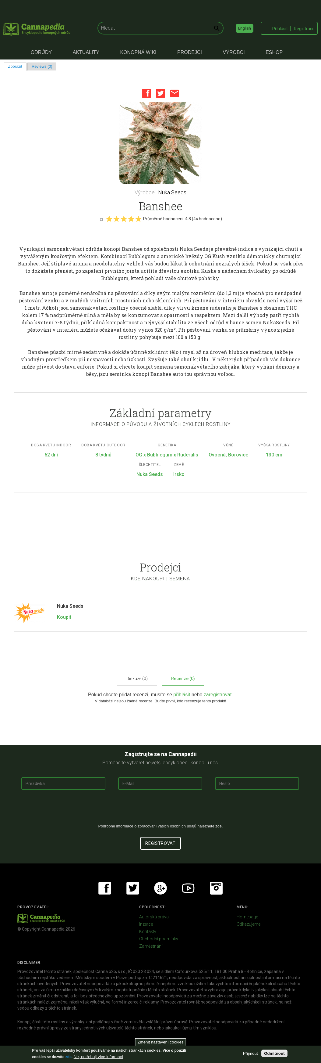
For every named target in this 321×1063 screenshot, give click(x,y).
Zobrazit (17, 66)
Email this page (174, 93)
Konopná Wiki (138, 52)
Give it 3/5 (124, 219)
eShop (274, 52)
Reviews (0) (42, 66)
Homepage (247, 916)
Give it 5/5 (138, 219)
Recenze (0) (183, 678)
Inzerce (146, 924)
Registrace (304, 28)
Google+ (160, 888)
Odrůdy (41, 52)
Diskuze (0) (137, 678)
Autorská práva (154, 916)
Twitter (160, 93)
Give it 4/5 (131, 219)
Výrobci (234, 52)
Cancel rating (101, 219)
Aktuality (86, 52)
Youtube (188, 888)
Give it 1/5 (109, 219)
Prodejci (189, 52)
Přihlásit (280, 28)
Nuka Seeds (172, 192)
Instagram (216, 888)
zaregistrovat (218, 694)
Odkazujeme (248, 924)
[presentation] (160, 809)
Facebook (146, 93)
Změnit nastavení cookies (160, 1042)
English (244, 28)
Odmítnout (274, 1053)
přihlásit (182, 694)
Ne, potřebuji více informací (98, 1056)
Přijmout (250, 1053)
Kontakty (147, 931)
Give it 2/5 (116, 219)
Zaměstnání (150, 946)
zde (68, 1057)
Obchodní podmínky (158, 938)
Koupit (64, 617)
